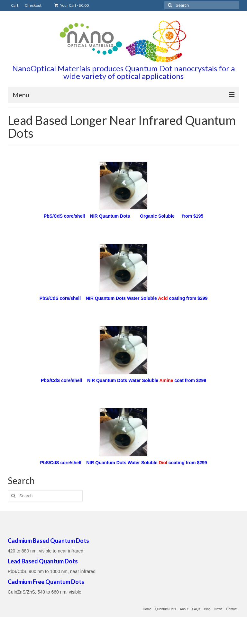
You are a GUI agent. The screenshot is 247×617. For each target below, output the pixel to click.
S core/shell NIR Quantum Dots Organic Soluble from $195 (132, 216)
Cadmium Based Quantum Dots (48, 540)
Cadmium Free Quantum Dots (46, 581)
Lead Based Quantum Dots (43, 561)
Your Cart (71, 5)
